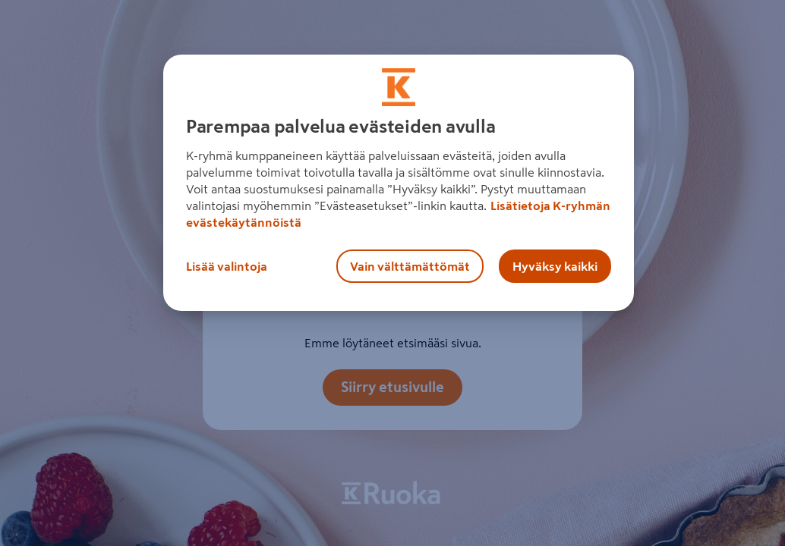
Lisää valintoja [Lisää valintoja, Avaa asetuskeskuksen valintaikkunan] (226, 266)
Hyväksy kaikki (554, 266)
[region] (398, 183)
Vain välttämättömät (410, 266)
